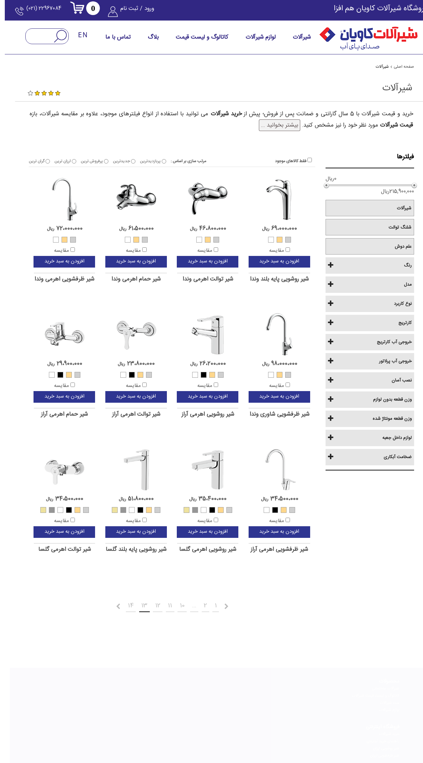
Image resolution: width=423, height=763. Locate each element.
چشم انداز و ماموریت (196, 693)
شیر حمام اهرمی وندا (126, 279)
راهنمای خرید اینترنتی (314, 693)
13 (127, 604)
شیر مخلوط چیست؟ (79, 715)
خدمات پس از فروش (137, 701)
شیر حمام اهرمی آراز (54, 414)
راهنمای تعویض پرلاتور (254, 701)
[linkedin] (235, 735)
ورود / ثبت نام (139, 12)
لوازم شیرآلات (379, 708)
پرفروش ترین (84, 161)
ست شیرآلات (379, 701)
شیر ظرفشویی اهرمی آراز (269, 549)
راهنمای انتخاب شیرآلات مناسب (247, 686)
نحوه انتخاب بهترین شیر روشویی (69, 708)
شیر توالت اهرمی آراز (126, 414)
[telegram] (203, 735)
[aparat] (171, 735)
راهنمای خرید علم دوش (76, 686)
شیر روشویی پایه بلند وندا (269, 279)
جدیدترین (114, 161)
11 (157, 604)
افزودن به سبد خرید (269, 261)
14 (111, 604)
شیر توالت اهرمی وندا (198, 279)
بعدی (90, 606)
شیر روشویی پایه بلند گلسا (126, 549)
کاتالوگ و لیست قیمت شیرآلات (365, 693)
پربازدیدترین (143, 161)
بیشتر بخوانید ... (269, 125)
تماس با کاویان (142, 686)
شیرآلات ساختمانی (375, 686)
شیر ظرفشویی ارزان (315, 708)
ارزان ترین (55, 161)
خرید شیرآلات (320, 686)
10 (171, 604)
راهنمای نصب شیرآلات (254, 693)
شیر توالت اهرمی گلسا (54, 549)
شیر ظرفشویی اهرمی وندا (54, 279)
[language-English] (73, 39)
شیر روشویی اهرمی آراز (198, 414)
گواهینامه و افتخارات (196, 701)
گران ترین (29, 161)
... (186, 604)
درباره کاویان (203, 686)
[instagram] (267, 735)
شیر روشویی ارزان (317, 701)
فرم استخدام (143, 693)
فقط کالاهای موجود (283, 161)
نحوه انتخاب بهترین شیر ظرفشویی (68, 701)
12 (142, 604)
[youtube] (139, 735)
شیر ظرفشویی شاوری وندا (270, 414)
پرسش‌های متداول (138, 708)
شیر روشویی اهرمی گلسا (197, 549)
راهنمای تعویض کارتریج (253, 708)
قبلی (233, 606)
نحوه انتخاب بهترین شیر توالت (71, 693)
